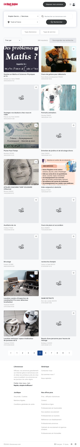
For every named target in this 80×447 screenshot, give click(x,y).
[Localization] (23, 22)
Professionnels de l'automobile (51, 408)
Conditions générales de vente (24, 404)
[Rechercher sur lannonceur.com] (58, 16)
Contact (44, 400)
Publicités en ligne (47, 404)
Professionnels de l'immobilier (51, 433)
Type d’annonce (30, 32)
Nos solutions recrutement (50, 412)
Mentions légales (19, 400)
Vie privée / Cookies (20, 396)
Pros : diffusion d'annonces (50, 396)
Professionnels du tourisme (50, 416)
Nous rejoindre (46, 378)
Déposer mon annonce (54, 4)
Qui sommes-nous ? (48, 374)
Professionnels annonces (49, 423)
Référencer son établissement (51, 419)
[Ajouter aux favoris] (36, 49)
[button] (23, 16)
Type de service (49, 32)
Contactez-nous (46, 370)
